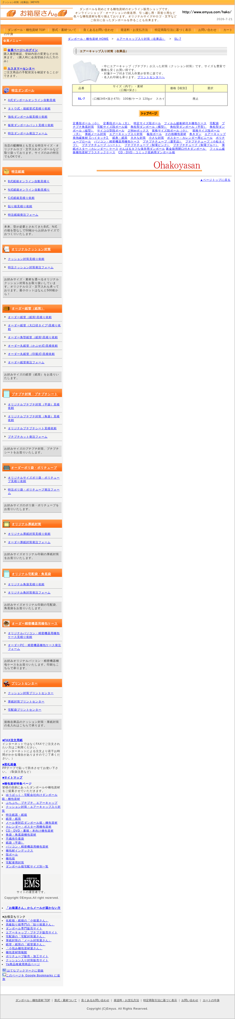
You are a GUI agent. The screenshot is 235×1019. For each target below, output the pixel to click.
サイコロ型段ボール (111, 130)
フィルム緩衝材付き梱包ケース (185, 123)
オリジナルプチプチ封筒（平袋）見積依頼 (34, 406)
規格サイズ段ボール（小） (170, 130)
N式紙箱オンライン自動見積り (29, 189)
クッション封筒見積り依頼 (26, 259)
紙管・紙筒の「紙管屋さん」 (25, 944)
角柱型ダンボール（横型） (149, 126)
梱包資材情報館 (16, 952)
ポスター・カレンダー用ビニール (190, 137)
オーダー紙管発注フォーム (26, 362)
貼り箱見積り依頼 (20, 206)
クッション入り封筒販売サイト (27, 960)
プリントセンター (24, 683)
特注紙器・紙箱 (16, 814)
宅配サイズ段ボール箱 (112, 126)
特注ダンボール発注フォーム (28, 133)
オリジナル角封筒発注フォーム (29, 592)
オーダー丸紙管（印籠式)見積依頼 (31, 354)
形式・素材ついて (64, 30)
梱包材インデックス (19, 850)
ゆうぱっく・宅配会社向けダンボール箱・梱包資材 (30, 797)
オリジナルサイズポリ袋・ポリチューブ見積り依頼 (34, 479)
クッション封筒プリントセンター (31, 693)
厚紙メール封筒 (95, 134)
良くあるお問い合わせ (98, 30)
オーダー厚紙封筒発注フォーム (29, 542)
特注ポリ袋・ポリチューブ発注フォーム (34, 491)
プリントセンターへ (151, 77)
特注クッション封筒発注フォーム (31, 267)
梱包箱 (10, 858)
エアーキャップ (215, 134)
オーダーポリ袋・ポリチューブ (34, 467)
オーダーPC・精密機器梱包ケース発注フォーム (34, 647)
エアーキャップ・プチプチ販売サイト (32, 932)
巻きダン (195, 134)
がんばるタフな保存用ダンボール (142, 148)
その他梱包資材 (175, 134)
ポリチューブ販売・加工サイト (27, 956)
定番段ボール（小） (86, 123)
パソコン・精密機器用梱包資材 (27, 846)
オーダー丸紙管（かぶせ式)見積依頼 (33, 345)
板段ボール (154, 134)
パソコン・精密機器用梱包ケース (117, 141)
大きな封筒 (138, 137)
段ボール (12, 854)
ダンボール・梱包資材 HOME (88, 38)
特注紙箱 (18, 171)
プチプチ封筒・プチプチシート (35, 394)
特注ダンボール (22, 90)
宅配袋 (214, 123)
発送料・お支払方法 (134, 30)
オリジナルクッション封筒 (31, 249)
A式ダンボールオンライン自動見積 (32, 100)
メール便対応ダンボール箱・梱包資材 (32, 822)
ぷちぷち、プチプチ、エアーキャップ (32, 802)
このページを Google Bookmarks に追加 (31, 977)
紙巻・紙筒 (120, 137)
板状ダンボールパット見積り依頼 (31, 125)
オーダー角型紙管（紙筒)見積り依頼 (33, 337)
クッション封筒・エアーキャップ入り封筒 (31, 808)
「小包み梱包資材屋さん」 (24, 948)
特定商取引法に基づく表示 (173, 30)
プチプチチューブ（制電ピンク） (147, 145)
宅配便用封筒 (15, 862)
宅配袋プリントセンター (24, 709)
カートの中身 (211, 1000)
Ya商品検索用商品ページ (23, 964)
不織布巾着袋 (15, 838)
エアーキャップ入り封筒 (126, 134)
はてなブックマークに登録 (23, 970)
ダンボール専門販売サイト (24, 928)
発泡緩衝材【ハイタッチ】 (91, 137)
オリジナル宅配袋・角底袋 (31, 574)
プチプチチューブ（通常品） (162, 141)
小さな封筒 (156, 137)
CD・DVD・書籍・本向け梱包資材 (30, 830)
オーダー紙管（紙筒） (28, 308)
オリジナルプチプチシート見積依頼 (32, 428)
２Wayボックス (138, 130)
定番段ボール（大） (117, 123)
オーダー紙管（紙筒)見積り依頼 (30, 317)
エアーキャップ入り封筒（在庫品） (141, 38)
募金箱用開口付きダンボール (186, 148)
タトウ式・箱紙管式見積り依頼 (29, 108)
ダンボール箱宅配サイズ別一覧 (27, 866)
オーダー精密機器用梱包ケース (35, 623)
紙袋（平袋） (15, 842)
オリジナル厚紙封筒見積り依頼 (29, 533)
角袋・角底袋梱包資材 (21, 834)
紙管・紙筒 (13, 818)
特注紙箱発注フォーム (23, 214)
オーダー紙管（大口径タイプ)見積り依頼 (34, 327)
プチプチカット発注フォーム (28, 436)
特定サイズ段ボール (147, 123)
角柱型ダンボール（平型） (188, 126)
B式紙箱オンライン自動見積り (29, 181)
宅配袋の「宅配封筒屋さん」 (25, 936)
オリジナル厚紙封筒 (26, 524)
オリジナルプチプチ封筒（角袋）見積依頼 (34, 418)
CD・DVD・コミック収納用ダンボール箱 (146, 152)
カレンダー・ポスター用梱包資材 (28, 826)
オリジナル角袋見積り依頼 (26, 584)
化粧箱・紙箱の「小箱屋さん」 (27, 920)
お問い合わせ (207, 30)
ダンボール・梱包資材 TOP (26, 30)
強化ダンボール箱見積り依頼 (28, 116)
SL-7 (177, 38)
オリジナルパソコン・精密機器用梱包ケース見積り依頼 (34, 635)
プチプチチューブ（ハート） (101, 145)
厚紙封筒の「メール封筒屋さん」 (28, 940)
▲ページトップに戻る (215, 180)
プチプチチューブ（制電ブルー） (196, 145)
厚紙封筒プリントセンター (26, 701)
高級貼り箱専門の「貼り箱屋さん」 (30, 924)
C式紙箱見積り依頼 (21, 198)
